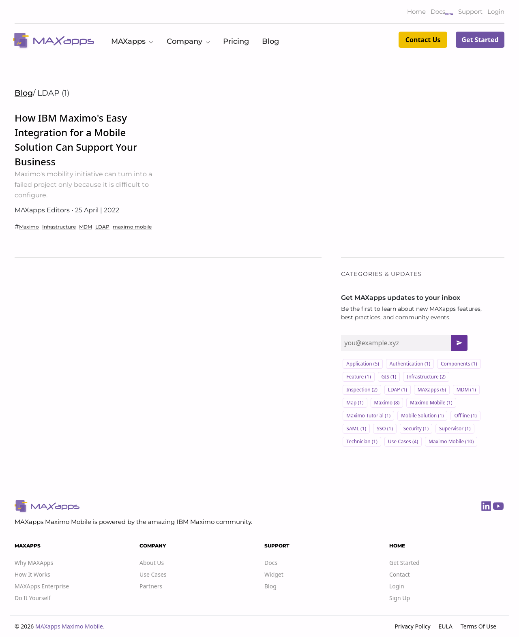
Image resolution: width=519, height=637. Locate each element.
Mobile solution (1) (422, 415)
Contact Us (423, 39)
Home (416, 11)
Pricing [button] (236, 41)
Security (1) (416, 428)
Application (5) (362, 363)
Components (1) (459, 363)
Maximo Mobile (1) (431, 402)
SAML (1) (356, 428)
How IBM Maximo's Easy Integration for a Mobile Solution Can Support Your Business (76, 139)
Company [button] (188, 41)
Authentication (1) (410, 363)
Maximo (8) (387, 402)
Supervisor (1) (454, 428)
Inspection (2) (361, 389)
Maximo (29, 227)
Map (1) (354, 402)
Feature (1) (358, 376)
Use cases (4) (403, 441)
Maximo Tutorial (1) (368, 415)
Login (495, 11)
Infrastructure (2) (426, 376)
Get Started (479, 39)
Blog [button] (270, 41)
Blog (24, 93)
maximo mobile (132, 227)
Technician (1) (361, 441)
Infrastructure (59, 227)
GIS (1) (389, 376)
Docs (438, 11)
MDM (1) (466, 389)
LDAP (102, 227)
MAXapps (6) (432, 389)
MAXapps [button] (132, 41)
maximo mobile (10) (451, 441)
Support (470, 11)
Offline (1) (465, 415)
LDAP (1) (397, 389)
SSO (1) (385, 428)
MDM (85, 227)
